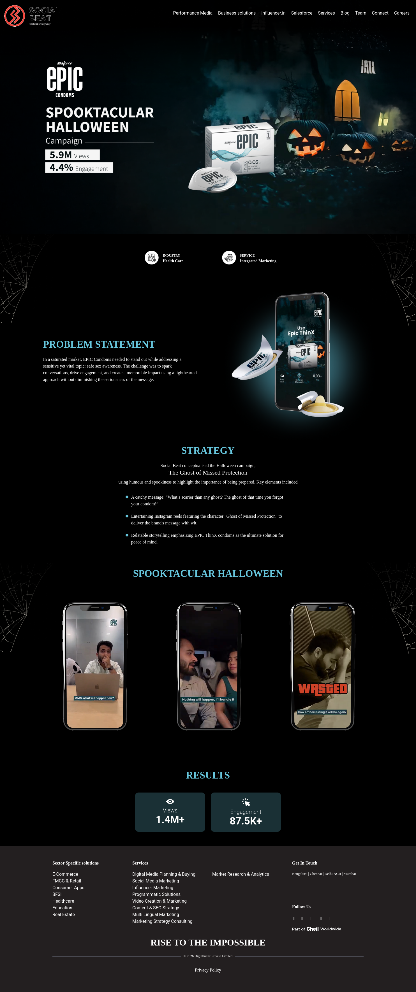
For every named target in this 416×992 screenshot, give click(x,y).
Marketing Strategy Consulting (162, 921)
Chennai (316, 874)
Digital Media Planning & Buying (163, 874)
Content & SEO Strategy (155, 907)
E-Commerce (65, 874)
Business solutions (237, 13)
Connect (380, 13)
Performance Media (192, 13)
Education (62, 907)
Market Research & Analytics (240, 874)
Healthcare (63, 901)
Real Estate (63, 914)
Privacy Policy (208, 970)
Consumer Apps (68, 887)
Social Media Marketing (155, 881)
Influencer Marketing (152, 887)
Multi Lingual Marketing (155, 914)
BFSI (57, 894)
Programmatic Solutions (156, 894)
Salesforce (302, 13)
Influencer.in (273, 13)
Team (360, 13)
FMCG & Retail (66, 881)
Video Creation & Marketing (159, 901)
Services (326, 13)
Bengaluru (299, 874)
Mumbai (350, 874)
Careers (402, 13)
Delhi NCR (333, 874)
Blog (345, 13)
